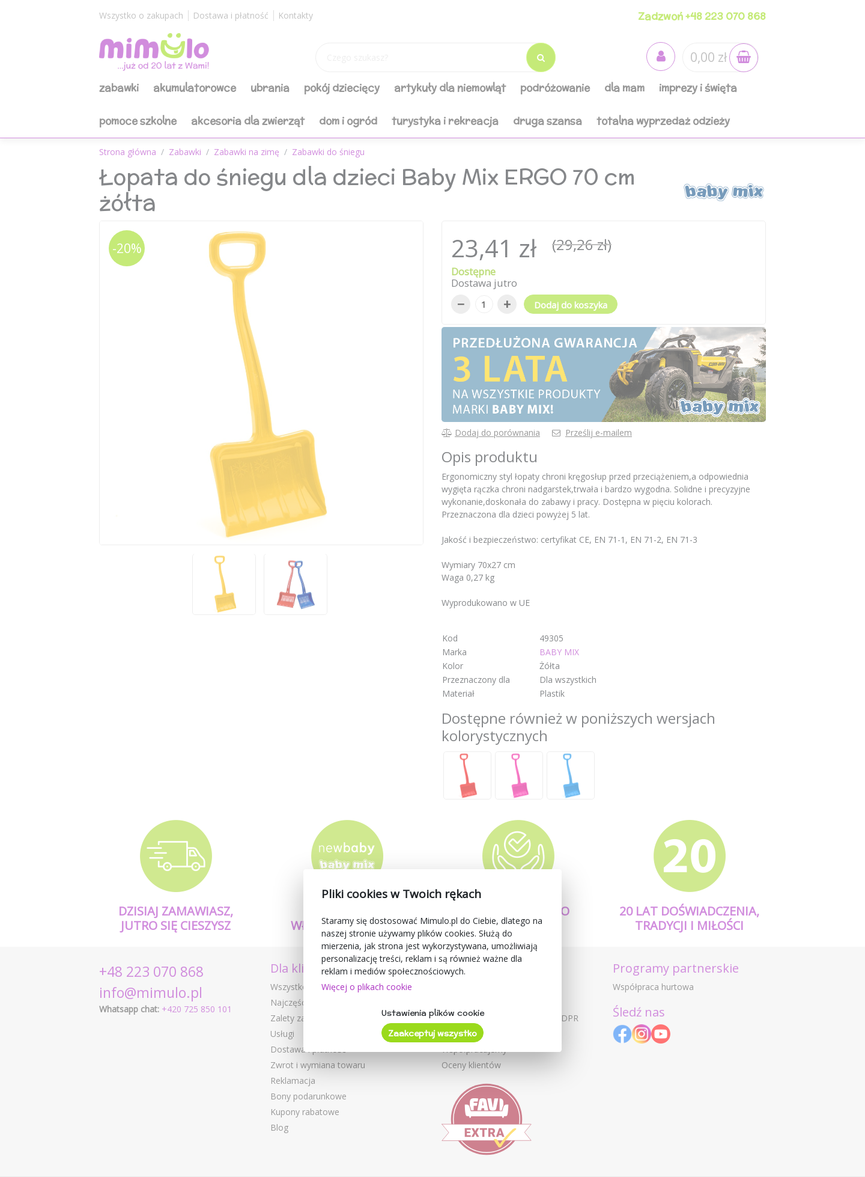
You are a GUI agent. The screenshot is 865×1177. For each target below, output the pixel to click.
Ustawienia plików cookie (432, 1013)
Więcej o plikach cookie (366, 986)
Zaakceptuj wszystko (432, 1033)
